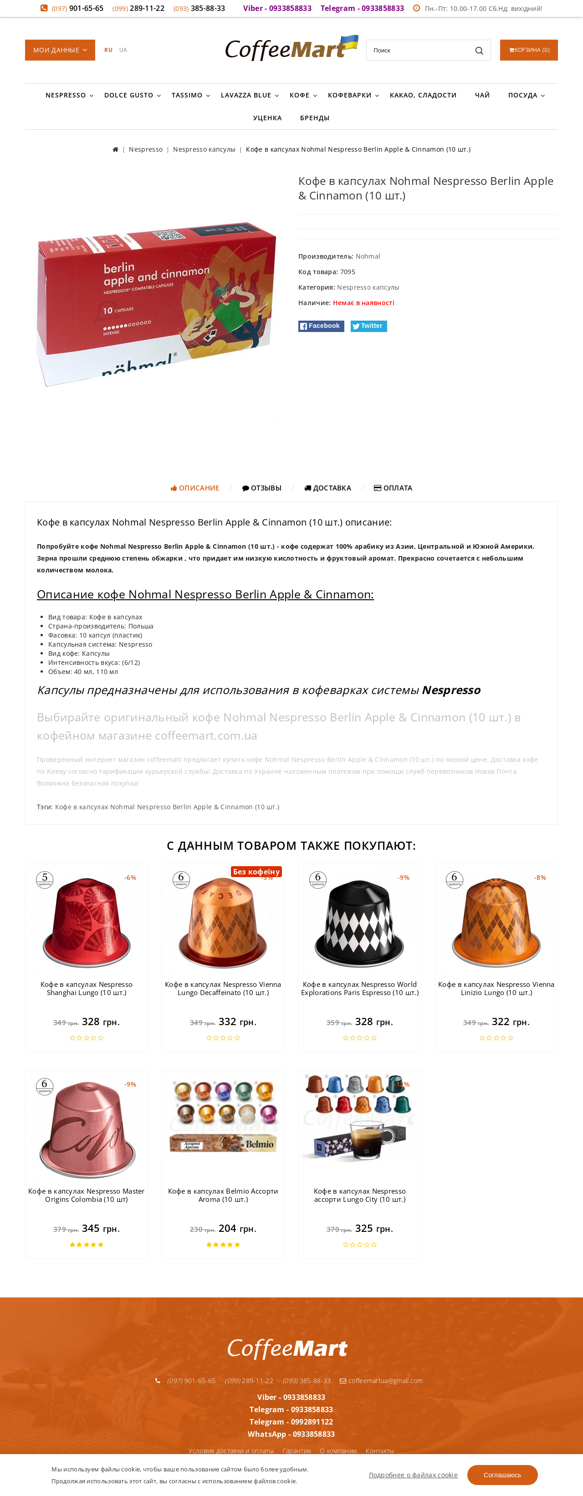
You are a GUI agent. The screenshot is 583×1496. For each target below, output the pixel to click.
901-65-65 (78, 8)
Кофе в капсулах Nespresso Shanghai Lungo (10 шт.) (87, 988)
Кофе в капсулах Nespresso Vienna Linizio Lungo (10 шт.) (496, 988)
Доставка (327, 487)
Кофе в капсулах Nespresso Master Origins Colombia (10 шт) (86, 1195)
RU (108, 50)
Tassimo (187, 95)
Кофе (300, 95)
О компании (338, 1450)
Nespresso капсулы (368, 287)
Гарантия (297, 1450)
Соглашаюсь (502, 1475)
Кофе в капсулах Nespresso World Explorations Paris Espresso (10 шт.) (360, 988)
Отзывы (261, 487)
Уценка (267, 117)
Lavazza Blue (246, 95)
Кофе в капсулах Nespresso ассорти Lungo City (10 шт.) (360, 1195)
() (529, 50)
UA (123, 50)
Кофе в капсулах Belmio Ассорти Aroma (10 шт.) (223, 1195)
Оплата (393, 487)
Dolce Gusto (128, 95)
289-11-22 (138, 8)
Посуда (522, 95)
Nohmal (368, 256)
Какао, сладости (423, 95)
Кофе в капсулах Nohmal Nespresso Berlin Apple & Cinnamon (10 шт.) (167, 806)
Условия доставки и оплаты (231, 1450)
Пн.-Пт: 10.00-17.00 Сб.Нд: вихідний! (477, 8)
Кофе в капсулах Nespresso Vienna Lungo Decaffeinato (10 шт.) (223, 988)
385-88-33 (199, 8)
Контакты (380, 1450)
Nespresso (66, 95)
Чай (482, 95)
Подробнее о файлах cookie (413, 1474)
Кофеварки (350, 95)
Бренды (315, 117)
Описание (195, 487)
